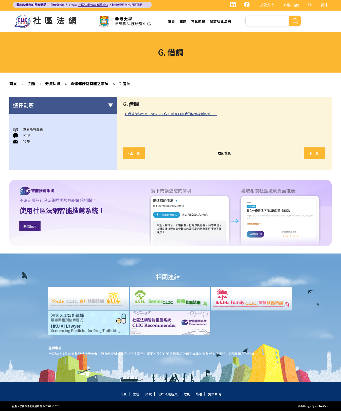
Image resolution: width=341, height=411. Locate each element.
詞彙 (148, 394)
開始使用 (30, 226)
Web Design (304, 406)
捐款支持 (267, 4)
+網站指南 (291, 4)
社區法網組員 (168, 394)
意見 (187, 394)
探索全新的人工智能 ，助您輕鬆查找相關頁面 (79, 5)
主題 (183, 21)
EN (310, 4)
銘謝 (198, 394)
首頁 (171, 21)
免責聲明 (214, 394)
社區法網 (56, 20)
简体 (324, 4)
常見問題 (198, 21)
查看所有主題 (33, 129)
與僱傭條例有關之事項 (89, 83)
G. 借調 (124, 83)
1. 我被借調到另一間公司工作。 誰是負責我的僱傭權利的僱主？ (171, 113)
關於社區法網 (220, 21)
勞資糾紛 (52, 83)
